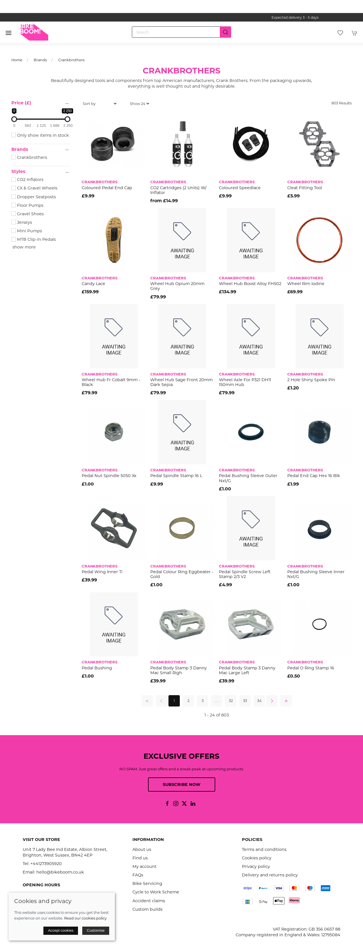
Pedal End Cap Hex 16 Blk (313, 475)
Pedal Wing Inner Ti (102, 571)
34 (259, 701)
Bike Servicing (147, 883)
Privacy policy (256, 866)
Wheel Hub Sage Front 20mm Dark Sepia (181, 382)
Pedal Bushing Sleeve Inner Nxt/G (316, 574)
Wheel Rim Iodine (305, 283)
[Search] (181, 32)
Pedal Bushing (97, 667)
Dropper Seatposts (33, 196)
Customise (96, 930)
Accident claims (148, 900)
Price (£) (21, 103)
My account (144, 866)
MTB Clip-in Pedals (33, 239)
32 (231, 701)
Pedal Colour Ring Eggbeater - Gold (182, 574)
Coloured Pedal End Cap (107, 187)
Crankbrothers (71, 60)
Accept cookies (60, 930)
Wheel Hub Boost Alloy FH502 (250, 283)
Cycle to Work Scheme (155, 892)
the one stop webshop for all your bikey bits (181, 17)
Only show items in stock (40, 135)
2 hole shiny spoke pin (311, 379)
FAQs (137, 875)
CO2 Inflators (27, 179)
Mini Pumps (26, 230)
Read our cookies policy (85, 918)
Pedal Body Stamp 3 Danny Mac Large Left (247, 670)
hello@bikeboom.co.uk (60, 872)
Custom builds (147, 909)
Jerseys (21, 222)
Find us (140, 858)
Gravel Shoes (27, 213)
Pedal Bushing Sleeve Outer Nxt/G (248, 478)
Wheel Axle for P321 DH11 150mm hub (245, 382)
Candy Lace (93, 283)
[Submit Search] (225, 32)
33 (245, 701)
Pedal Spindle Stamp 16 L (176, 475)
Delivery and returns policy (270, 875)
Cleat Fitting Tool (304, 187)
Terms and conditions (264, 849)
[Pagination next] (272, 701)
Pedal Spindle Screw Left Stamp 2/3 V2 (245, 574)
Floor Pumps (27, 205)
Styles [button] (18, 171)
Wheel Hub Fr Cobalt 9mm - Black (111, 382)
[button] (8, 33)
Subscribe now (182, 784)
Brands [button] (19, 149)
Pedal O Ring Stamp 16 (310, 667)
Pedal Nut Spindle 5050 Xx (109, 475)
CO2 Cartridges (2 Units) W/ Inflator (178, 190)
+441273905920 (46, 863)
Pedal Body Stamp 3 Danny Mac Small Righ (178, 670)
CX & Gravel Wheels (34, 188)
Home (16, 60)
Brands (40, 60)
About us (141, 849)
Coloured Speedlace (240, 187)
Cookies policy (256, 858)
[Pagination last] (286, 701)
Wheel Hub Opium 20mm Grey (177, 286)
